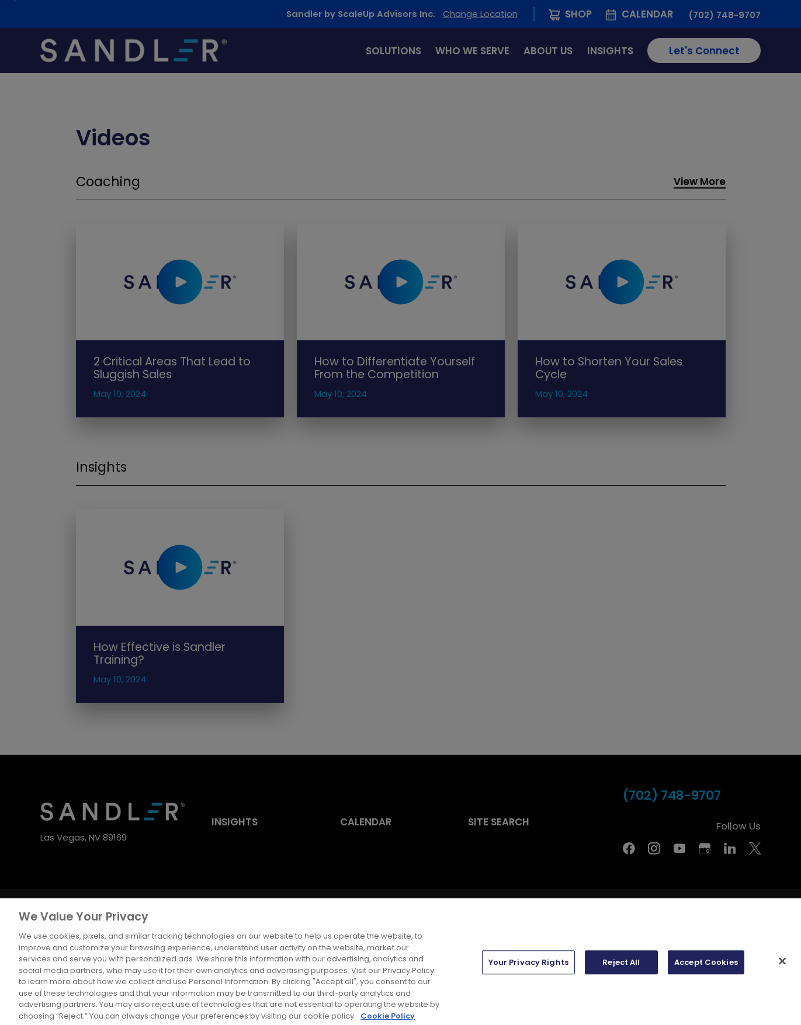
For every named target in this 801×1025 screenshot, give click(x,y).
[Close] (782, 975)
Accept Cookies (706, 975)
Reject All (621, 975)
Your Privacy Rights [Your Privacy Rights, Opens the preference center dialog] (528, 975)
